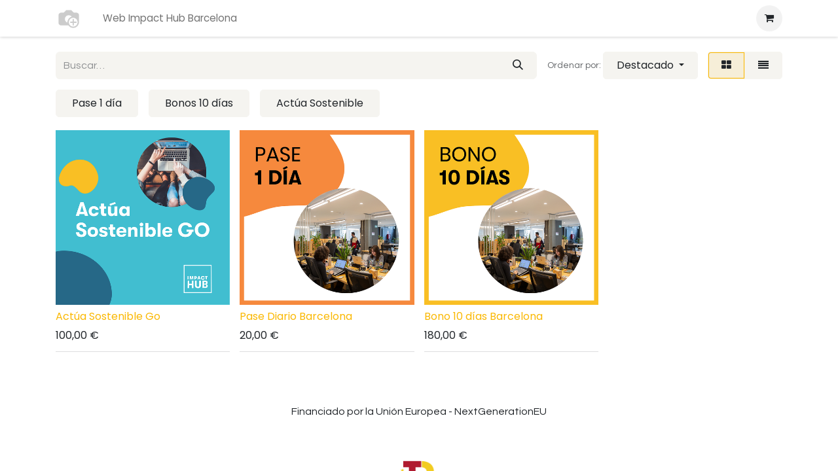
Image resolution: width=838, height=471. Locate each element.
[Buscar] (518, 65)
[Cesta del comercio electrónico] (769, 18)
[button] (650, 65)
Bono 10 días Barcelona (483, 316)
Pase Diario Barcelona (296, 316)
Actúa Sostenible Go (108, 316)
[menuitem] (170, 18)
